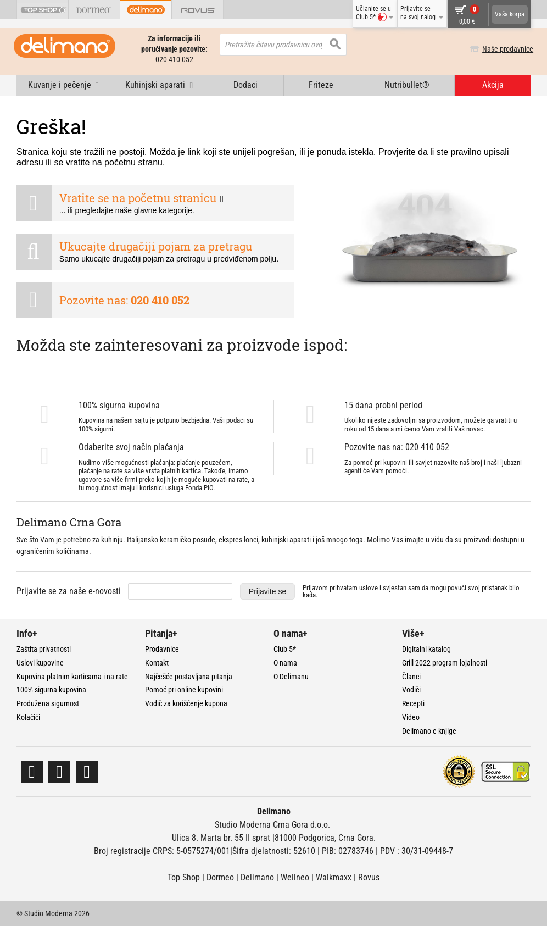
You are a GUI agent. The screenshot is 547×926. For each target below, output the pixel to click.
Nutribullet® (406, 85)
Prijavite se (267, 591)
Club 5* (285, 649)
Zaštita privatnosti (43, 649)
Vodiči (411, 689)
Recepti (413, 703)
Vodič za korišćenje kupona (186, 703)
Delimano (257, 877)
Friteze (321, 85)
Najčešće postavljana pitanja (188, 676)
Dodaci (245, 85)
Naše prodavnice (505, 49)
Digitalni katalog (426, 649)
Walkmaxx (333, 877)
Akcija (493, 85)
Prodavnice (162, 649)
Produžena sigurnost (47, 703)
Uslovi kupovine (40, 662)
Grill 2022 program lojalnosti (444, 662)
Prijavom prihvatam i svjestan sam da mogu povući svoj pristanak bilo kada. (411, 591)
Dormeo (220, 877)
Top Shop (184, 877)
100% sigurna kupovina (51, 689)
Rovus (368, 877)
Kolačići (28, 717)
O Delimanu (291, 676)
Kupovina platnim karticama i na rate (72, 676)
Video (411, 717)
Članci (411, 676)
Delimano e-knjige (429, 731)
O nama (285, 662)
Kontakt (157, 662)
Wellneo (295, 877)
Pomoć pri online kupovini (184, 689)
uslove (368, 588)
